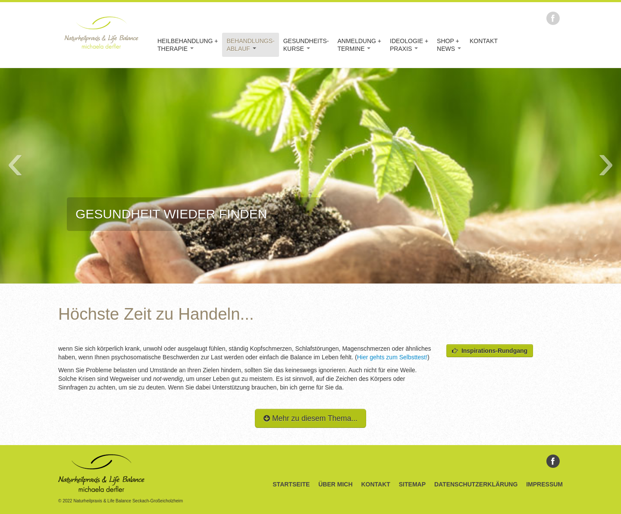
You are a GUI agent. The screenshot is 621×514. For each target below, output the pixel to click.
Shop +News (449, 44)
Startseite (291, 484)
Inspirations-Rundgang (489, 350)
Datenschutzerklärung (476, 484)
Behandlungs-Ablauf (250, 44)
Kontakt (484, 40)
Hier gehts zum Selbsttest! (392, 357)
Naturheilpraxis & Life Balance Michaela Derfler (101, 32)
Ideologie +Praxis (409, 44)
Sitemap (412, 484)
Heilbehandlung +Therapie (187, 44)
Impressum (544, 484)
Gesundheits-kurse (306, 44)
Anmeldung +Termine (359, 44)
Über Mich (335, 484)
